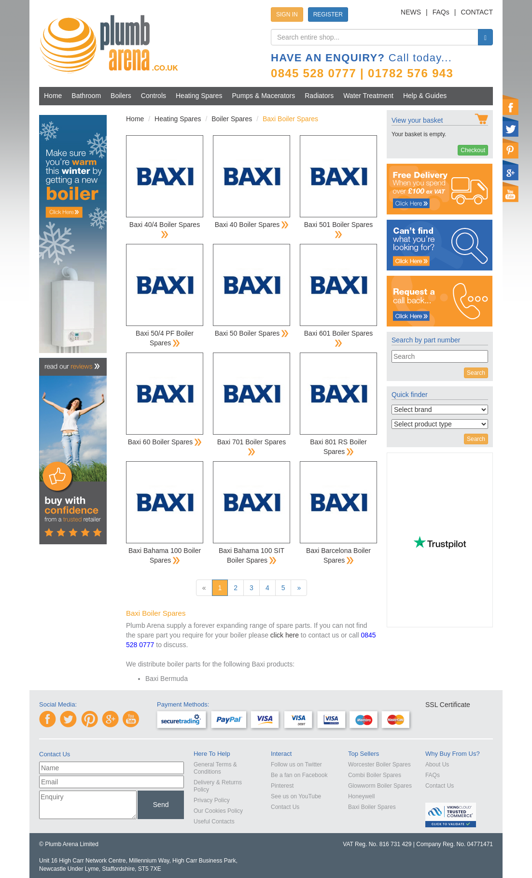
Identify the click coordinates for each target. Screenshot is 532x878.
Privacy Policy (212, 800)
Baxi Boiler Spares (372, 807)
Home (53, 95)
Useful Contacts (214, 821)
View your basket (417, 120)
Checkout (473, 150)
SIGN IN (287, 14)
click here (284, 635)
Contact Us (285, 807)
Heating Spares (199, 95)
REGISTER (328, 14)
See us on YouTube (296, 796)
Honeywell (361, 796)
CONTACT (477, 12)
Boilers (121, 95)
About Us (437, 764)
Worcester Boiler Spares (379, 764)
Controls (153, 95)
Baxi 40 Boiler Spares (252, 224)
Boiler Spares (231, 119)
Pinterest (282, 785)
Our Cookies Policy (218, 810)
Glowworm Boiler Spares (380, 785)
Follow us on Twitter (296, 764)
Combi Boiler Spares (374, 775)
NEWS (411, 12)
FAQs (441, 12)
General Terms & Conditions (215, 768)
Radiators (319, 95)
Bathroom (86, 95)
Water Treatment (368, 95)
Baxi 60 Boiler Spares (165, 442)
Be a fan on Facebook (299, 775)
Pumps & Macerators (263, 95)
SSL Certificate (447, 704)
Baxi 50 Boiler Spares (252, 333)
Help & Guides (425, 95)
